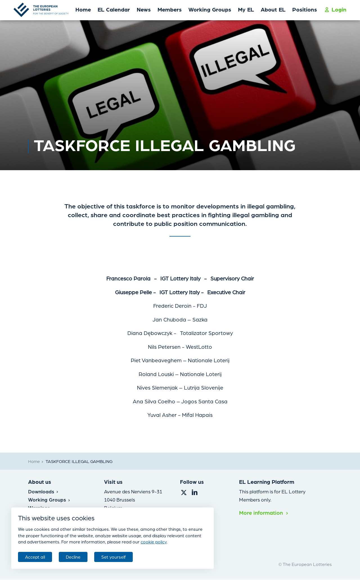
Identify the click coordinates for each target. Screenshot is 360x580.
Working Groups (209, 9)
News (144, 9)
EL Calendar (114, 9)
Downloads (43, 491)
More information (264, 512)
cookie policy (153, 542)
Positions (304, 9)
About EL (273, 9)
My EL (246, 9)
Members (170, 9)
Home (83, 9)
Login (335, 9)
